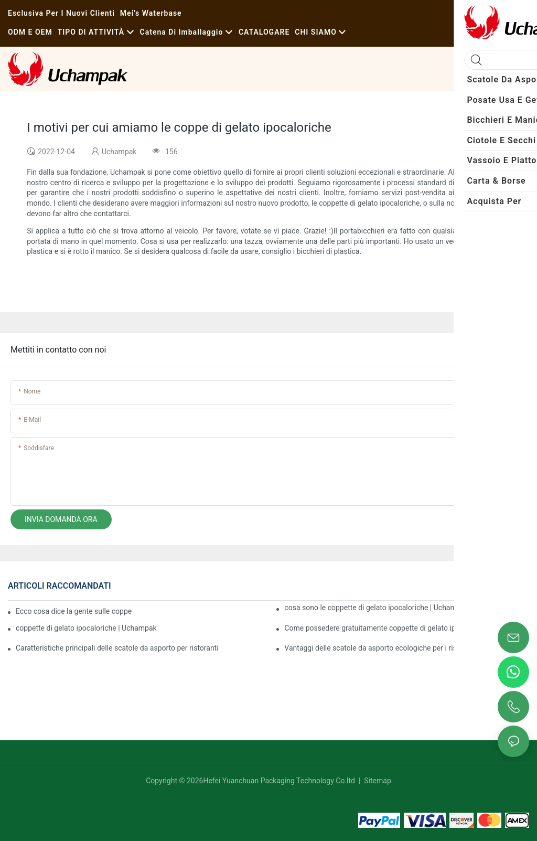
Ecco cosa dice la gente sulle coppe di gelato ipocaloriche (75, 611)
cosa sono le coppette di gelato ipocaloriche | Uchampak (376, 607)
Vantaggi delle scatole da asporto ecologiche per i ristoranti (381, 648)
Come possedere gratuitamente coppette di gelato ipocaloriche (386, 628)
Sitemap (376, 780)
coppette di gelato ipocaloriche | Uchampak (86, 628)
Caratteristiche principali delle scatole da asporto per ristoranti (117, 648)
